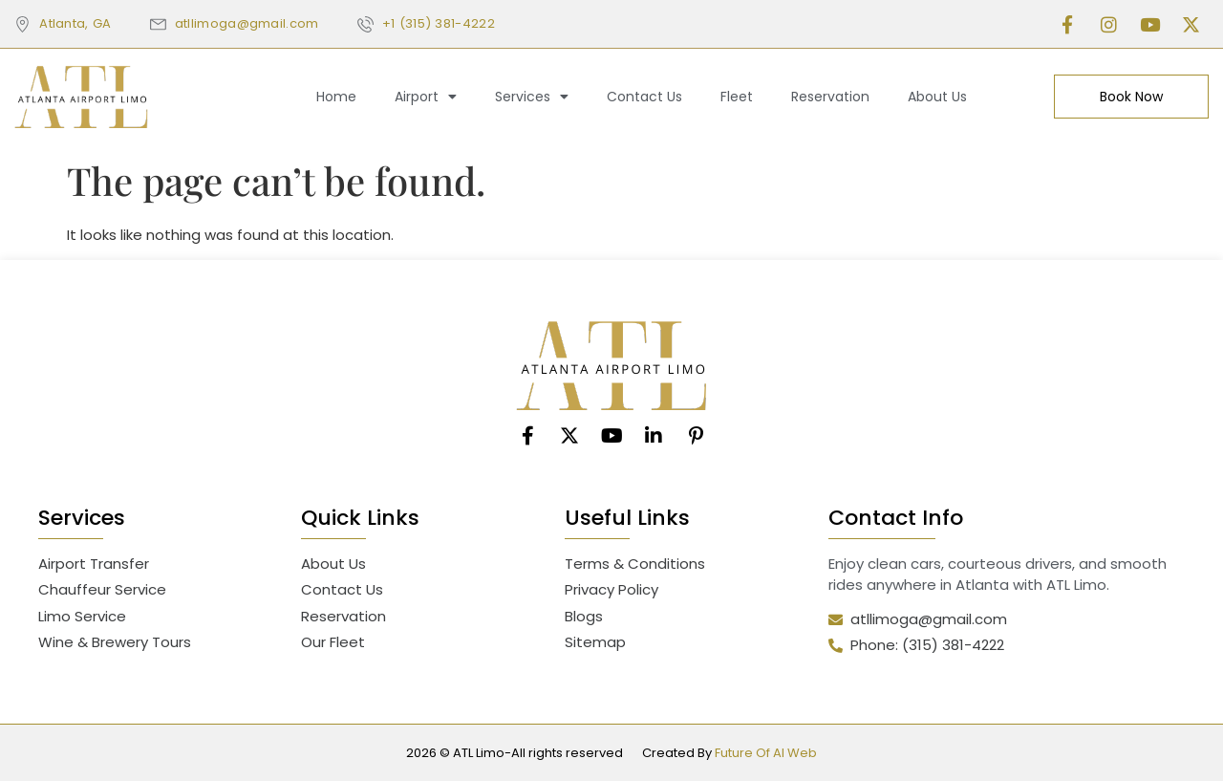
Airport (426, 96)
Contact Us (644, 96)
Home (336, 96)
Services (532, 96)
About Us (937, 96)
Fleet (736, 96)
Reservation (830, 96)
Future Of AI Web (766, 753)
